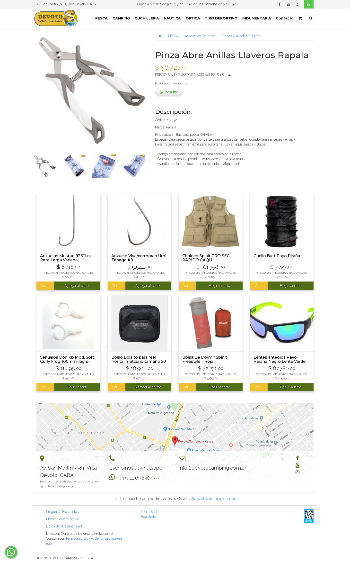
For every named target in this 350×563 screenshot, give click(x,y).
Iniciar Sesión (150, 512)
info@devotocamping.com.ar (212, 468)
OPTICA (193, 18)
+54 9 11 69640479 (137, 478)
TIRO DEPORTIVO (221, 18)
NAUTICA (172, 18)
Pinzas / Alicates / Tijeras (241, 36)
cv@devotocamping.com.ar (210, 498)
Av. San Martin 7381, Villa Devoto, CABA (66, 4)
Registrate (148, 516)
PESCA (101, 18)
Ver (43, 286)
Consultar (169, 92)
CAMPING (121, 18)
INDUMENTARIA (256, 18)
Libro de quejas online (62, 519)
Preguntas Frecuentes (62, 512)
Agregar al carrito (77, 286)
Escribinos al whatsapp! (136, 468)
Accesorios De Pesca (200, 36)
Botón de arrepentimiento (65, 526)
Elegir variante (219, 286)
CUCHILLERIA (147, 18)
